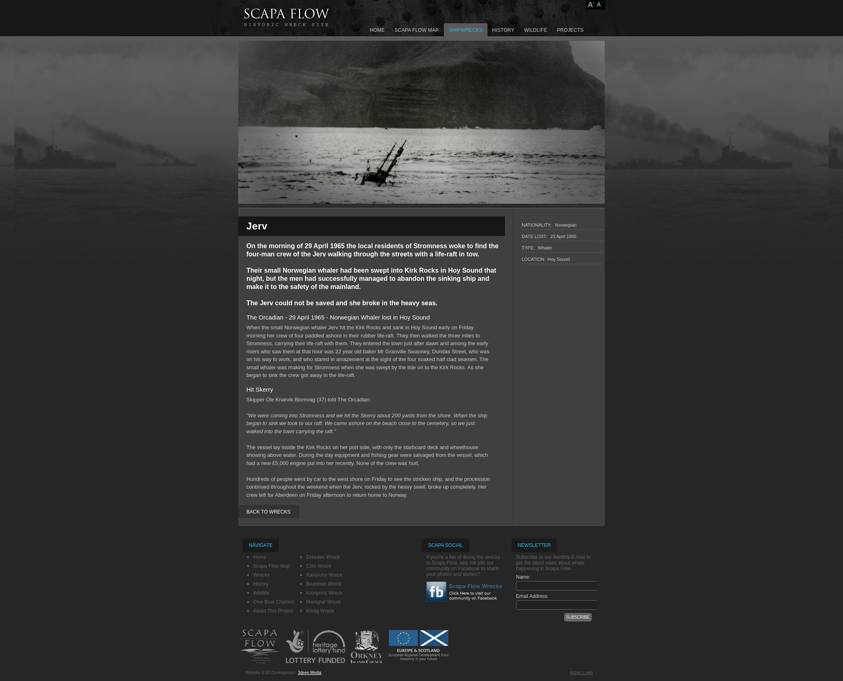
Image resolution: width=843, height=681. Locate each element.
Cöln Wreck (318, 566)
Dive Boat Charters (273, 602)
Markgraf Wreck (323, 602)
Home (377, 30)
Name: (523, 577)
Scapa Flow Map (417, 30)
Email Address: (532, 596)
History (503, 30)
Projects (570, 30)
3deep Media (309, 672)
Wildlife (535, 30)
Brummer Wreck (323, 584)
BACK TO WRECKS (268, 512)
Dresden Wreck (323, 557)
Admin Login (581, 672)
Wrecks (261, 575)
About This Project (273, 611)
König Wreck (320, 611)
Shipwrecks (465, 30)
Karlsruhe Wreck (324, 575)
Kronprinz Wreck (324, 593)
